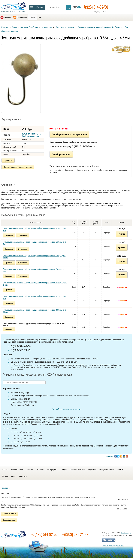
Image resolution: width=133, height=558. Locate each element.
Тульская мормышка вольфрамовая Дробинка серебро (103, 27)
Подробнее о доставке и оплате (66, 409)
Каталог (4, 27)
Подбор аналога (61, 154)
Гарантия (92, 470)
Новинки (7, 17)
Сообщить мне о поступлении (69, 134)
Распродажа (22, 17)
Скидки (64, 470)
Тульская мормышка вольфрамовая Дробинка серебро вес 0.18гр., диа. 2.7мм (35, 284)
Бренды (5, 476)
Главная (4, 470)
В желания (22, 235)
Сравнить (8, 160)
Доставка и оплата (77, 470)
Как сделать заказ (106, 470)
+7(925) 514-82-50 (95, 7)
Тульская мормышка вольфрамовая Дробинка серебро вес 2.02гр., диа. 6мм (35, 270)
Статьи (120, 470)
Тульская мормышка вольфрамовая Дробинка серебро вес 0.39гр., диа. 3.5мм (35, 311)
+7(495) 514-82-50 (44, 534)
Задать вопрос (9, 520)
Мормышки (47, 27)
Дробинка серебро (9, 31)
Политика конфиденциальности (113, 545)
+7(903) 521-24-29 (75, 534)
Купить (121, 234)
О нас (13, 476)
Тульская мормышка (65, 27)
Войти (32, 17)
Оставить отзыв (9, 514)
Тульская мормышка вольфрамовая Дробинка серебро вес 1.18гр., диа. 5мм (35, 243)
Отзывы (30, 470)
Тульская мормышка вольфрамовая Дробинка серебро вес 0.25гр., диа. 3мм (35, 297)
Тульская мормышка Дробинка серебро (31, 135)
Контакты (23, 476)
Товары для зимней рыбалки (25, 27)
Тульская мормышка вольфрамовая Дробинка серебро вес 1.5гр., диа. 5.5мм (34, 256)
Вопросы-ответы (17, 470)
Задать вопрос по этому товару (18, 167)
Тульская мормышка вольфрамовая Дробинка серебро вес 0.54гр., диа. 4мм (35, 229)
